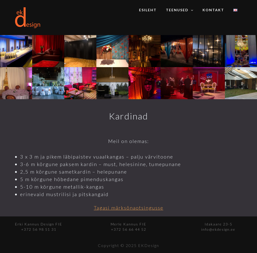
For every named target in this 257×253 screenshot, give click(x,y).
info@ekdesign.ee (218, 229)
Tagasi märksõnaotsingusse (128, 208)
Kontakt (216, 10)
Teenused (185, 10)
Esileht (156, 10)
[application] (196, 10)
